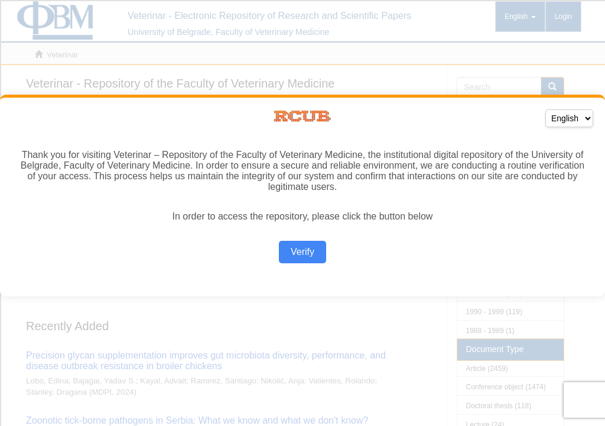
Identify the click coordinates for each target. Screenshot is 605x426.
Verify (302, 252)
